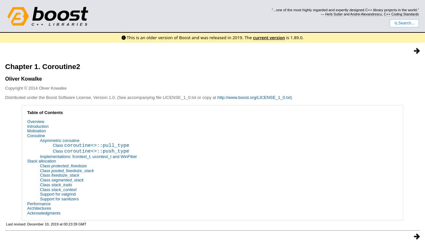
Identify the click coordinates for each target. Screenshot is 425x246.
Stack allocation (41, 161)
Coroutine (36, 135)
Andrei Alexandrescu (366, 14)
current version (269, 37)
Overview (35, 121)
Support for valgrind (58, 194)
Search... (404, 23)
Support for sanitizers (59, 199)
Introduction (38, 126)
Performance (39, 203)
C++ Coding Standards (401, 14)
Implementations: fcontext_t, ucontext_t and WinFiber (88, 156)
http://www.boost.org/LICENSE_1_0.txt (254, 97)
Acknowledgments (44, 213)
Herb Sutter (334, 14)
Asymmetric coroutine (60, 140)
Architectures (39, 208)
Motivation (36, 130)
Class (91, 146)
